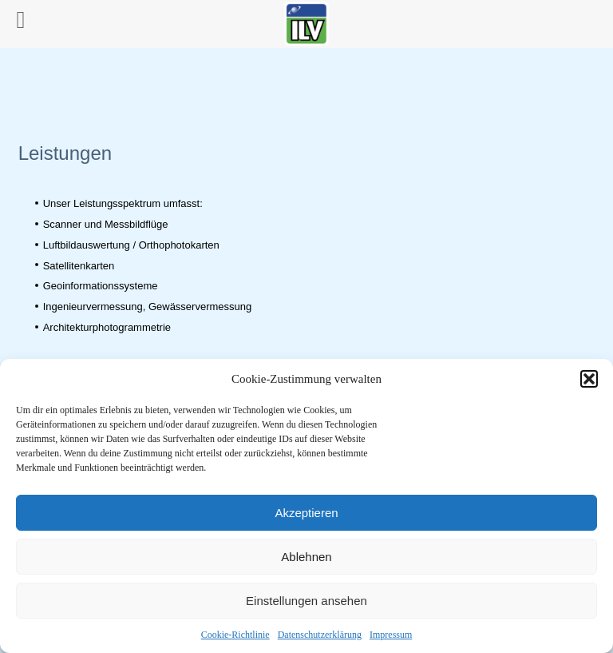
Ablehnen (306, 556)
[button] (589, 379)
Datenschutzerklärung (320, 634)
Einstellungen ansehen (306, 600)
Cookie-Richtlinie (235, 634)
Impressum (391, 634)
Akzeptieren (306, 513)
